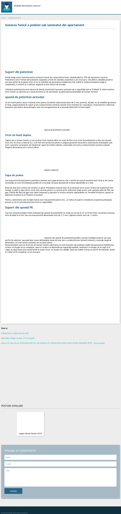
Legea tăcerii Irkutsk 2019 (30, 433)
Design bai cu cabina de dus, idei (14, 333)
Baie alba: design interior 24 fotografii (17, 338)
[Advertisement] (60, 49)
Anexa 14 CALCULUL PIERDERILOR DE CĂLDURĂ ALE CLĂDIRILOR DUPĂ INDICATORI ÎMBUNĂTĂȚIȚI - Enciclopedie (53, 343)
